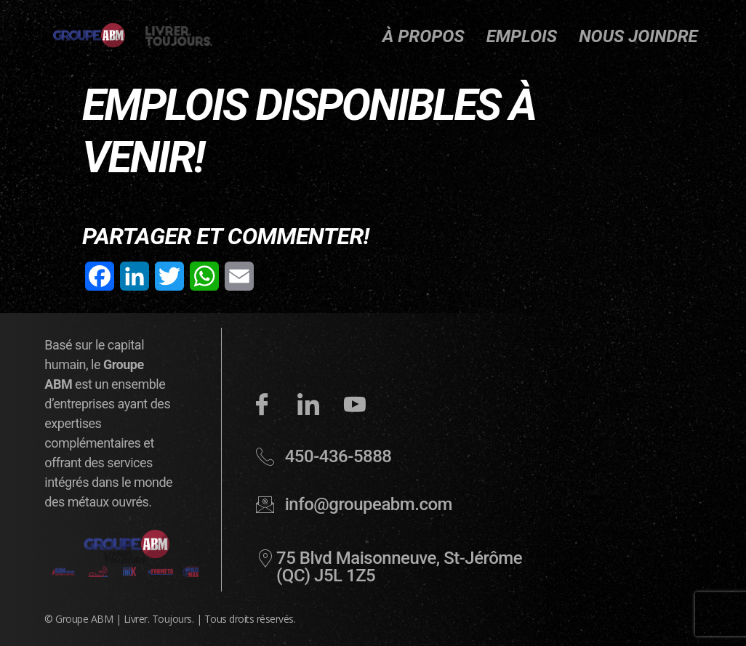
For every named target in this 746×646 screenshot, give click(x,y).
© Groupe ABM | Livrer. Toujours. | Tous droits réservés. (169, 619)
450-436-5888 (338, 456)
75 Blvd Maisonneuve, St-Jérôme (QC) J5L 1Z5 (399, 567)
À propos (423, 36)
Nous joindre (638, 36)
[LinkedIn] (308, 409)
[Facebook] (262, 409)
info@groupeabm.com (368, 504)
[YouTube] (355, 409)
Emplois (522, 36)
